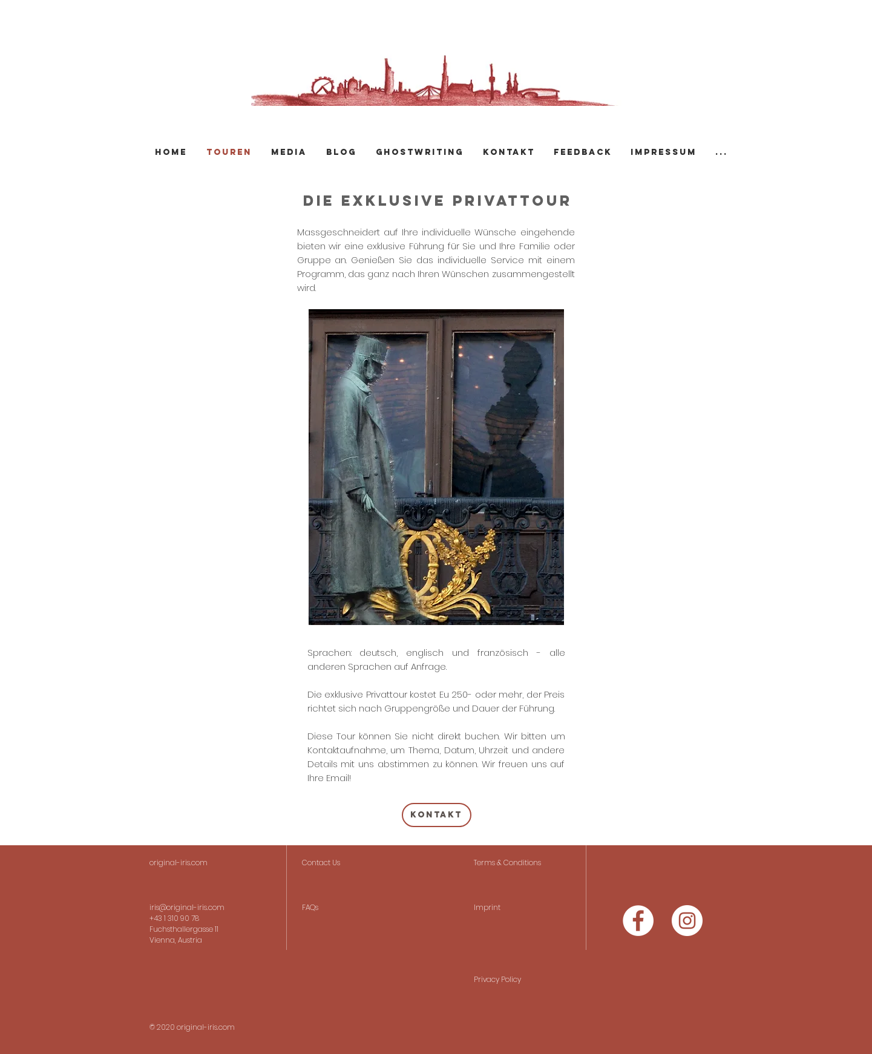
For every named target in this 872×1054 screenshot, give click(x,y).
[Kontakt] (436, 815)
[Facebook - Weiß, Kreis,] (638, 920)
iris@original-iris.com (187, 907)
